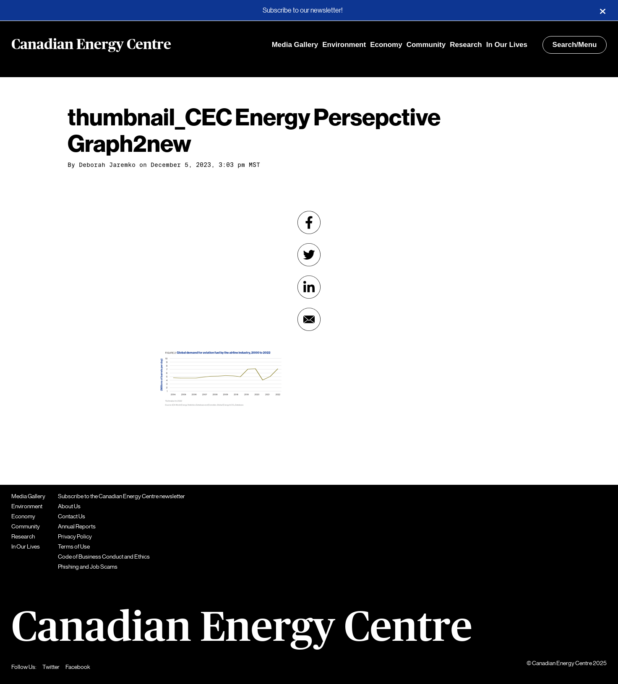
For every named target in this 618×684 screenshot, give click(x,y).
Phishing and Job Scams (87, 567)
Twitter (51, 667)
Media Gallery (295, 45)
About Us (69, 506)
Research (466, 45)
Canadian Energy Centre (91, 45)
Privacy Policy (75, 536)
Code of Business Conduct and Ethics (104, 556)
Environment (344, 45)
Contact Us (71, 516)
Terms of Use (74, 546)
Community (426, 45)
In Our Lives (506, 45)
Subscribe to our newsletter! (303, 10)
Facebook (77, 667)
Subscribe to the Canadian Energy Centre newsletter (121, 496)
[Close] (602, 10)
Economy (386, 45)
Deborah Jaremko (107, 165)
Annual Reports (77, 526)
